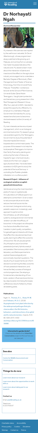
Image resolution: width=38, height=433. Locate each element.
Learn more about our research (14, 378)
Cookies (17, 427)
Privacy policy (6, 427)
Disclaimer (26, 427)
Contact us (14, 430)
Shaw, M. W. (27, 298)
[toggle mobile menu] (35, 3)
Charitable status (8, 423)
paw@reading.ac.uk (14, 400)
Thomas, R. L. (16, 298)
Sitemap (5, 430)
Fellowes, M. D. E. (13, 301)
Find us (23, 430)
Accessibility (21, 423)
